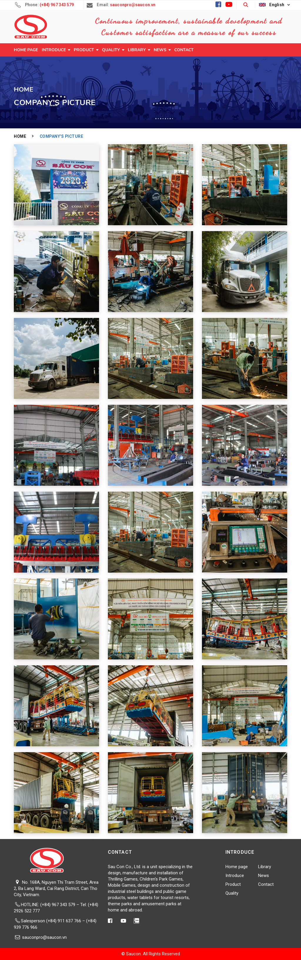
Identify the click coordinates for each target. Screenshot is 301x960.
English (271, 4)
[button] (245, 5)
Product (84, 50)
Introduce (54, 50)
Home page (26, 50)
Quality (111, 50)
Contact (184, 50)
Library (137, 50)
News (160, 50)
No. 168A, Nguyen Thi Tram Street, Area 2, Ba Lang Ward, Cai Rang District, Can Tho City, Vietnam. (56, 888)
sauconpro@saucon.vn (44, 937)
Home (20, 136)
